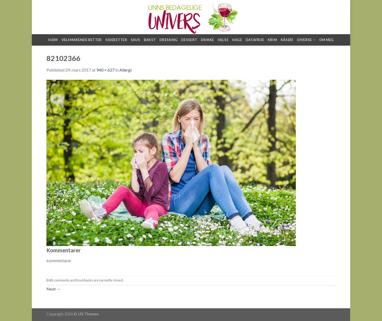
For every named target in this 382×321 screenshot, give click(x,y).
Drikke (207, 40)
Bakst (150, 40)
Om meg (326, 40)
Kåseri (287, 40)
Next (53, 288)
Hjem (53, 40)
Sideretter (116, 40)
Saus (135, 40)
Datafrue (255, 40)
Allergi (125, 69)
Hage (237, 40)
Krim (272, 40)
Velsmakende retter (82, 40)
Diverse (306, 39)
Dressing (168, 40)
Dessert (189, 40)
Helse (223, 40)
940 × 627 (105, 69)
